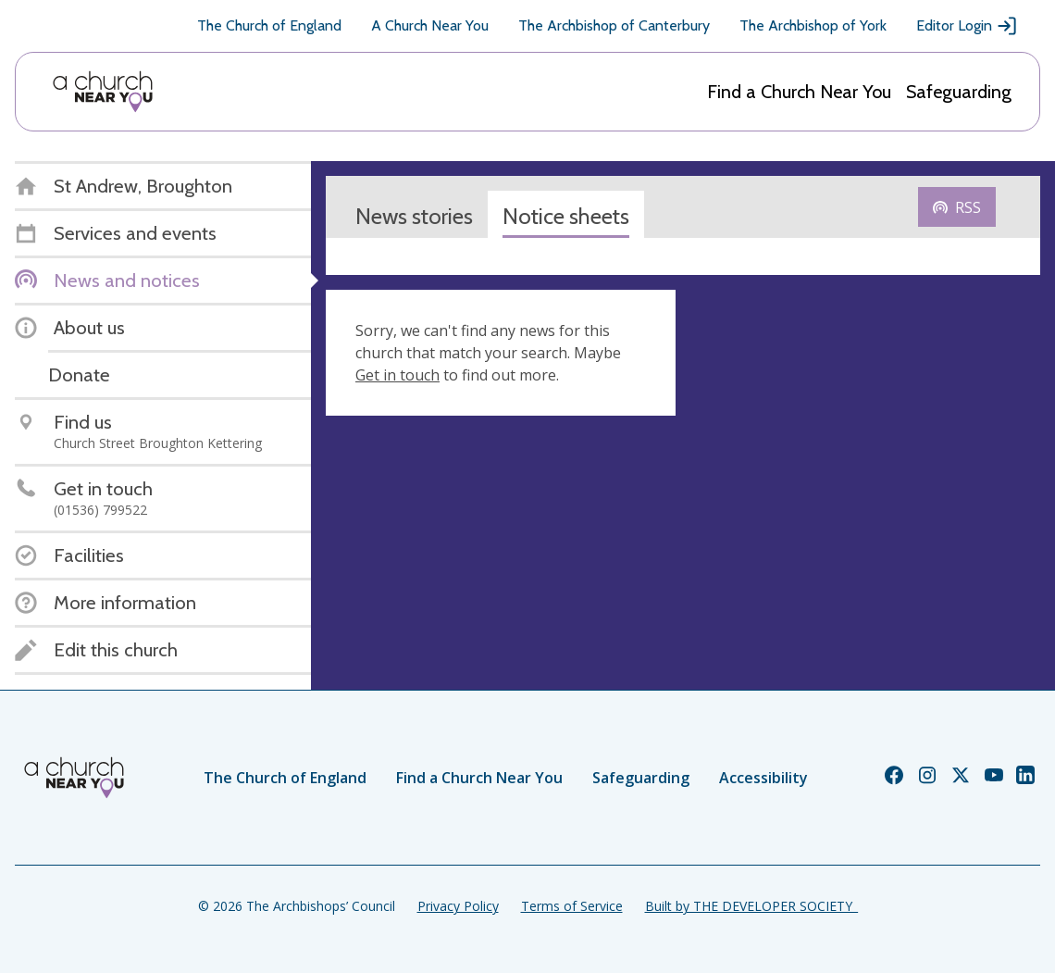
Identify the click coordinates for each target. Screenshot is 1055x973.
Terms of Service (572, 906)
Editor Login (967, 26)
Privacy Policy (458, 906)
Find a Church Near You (799, 92)
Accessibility (763, 777)
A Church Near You (430, 25)
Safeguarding (959, 92)
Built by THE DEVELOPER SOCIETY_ (751, 906)
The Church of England (269, 25)
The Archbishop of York (813, 25)
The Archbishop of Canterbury (614, 25)
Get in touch (397, 375)
